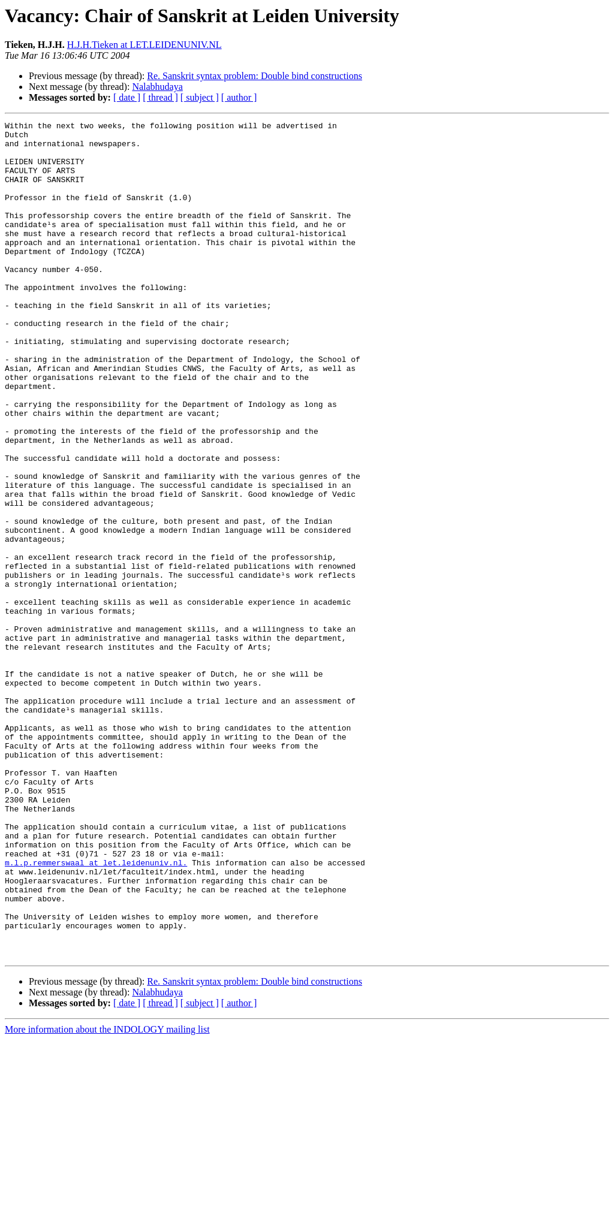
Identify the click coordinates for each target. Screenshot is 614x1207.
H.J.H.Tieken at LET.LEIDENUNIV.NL (144, 45)
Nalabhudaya (157, 87)
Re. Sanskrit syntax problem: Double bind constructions (254, 76)
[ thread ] (160, 97)
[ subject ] (199, 97)
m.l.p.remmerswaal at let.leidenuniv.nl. (96, 1011)
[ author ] (239, 97)
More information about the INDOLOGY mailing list (107, 1196)
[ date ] (126, 97)
